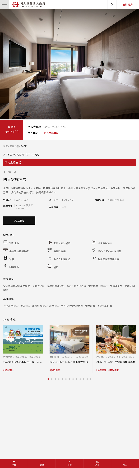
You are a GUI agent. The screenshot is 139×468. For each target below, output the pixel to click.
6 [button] (66, 378)
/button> (5, 64)
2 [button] (18, 111)
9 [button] (77, 378)
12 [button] (87, 378)
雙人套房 (33, 132)
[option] (69, 64)
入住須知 (19, 220)
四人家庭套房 (51, 132)
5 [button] (28, 111)
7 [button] (70, 378)
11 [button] (84, 378)
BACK (24, 145)
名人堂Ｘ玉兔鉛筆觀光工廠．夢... (22, 361)
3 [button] (21, 111)
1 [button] (14, 111)
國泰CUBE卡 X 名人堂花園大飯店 (69, 361)
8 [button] (73, 378)
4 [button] (25, 111)
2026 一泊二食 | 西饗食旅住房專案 (115, 361)
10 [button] (80, 378)
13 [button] (91, 378)
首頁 (5, 145)
